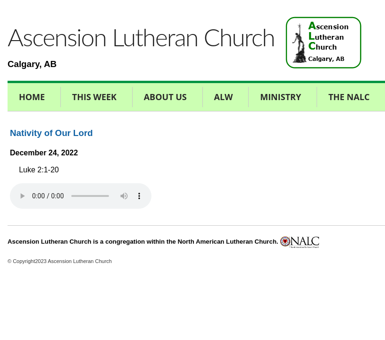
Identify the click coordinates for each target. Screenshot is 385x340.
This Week (94, 96)
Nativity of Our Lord (51, 133)
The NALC (349, 96)
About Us (165, 96)
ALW (223, 96)
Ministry (280, 96)
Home (32, 96)
